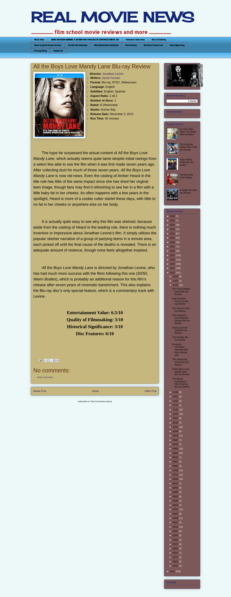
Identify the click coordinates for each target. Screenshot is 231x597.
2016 (173, 259)
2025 (173, 220)
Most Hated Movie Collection (106, 45)
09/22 (176, 440)
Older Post (150, 391)
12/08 (176, 392)
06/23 (176, 483)
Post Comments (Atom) (101, 401)
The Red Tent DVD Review (186, 176)
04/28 (176, 518)
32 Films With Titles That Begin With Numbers (188, 132)
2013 (173, 272)
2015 (173, 264)
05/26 (176, 500)
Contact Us (58, 50)
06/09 (176, 492)
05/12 (176, 509)
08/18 (176, 457)
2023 (173, 229)
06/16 (176, 487)
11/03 (176, 414)
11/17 (176, 405)
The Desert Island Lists (153, 45)
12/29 (176, 276)
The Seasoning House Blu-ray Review (180, 362)
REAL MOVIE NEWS (112, 17)
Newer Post (39, 391)
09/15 (176, 444)
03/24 (176, 540)
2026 (173, 216)
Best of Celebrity (159, 39)
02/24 (176, 553)
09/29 (176, 435)
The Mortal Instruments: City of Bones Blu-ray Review (180, 382)
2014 (173, 268)
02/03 (176, 561)
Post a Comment (45, 377)
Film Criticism (131, 45)
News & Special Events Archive (47, 45)
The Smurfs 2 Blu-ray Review (181, 309)
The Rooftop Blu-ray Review (180, 338)
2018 (173, 251)
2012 (173, 571)
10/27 (176, 418)
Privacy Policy (40, 50)
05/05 (176, 514)
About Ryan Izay (177, 45)
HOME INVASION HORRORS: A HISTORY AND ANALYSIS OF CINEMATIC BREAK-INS (85, 39)
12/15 (176, 285)
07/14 (176, 474)
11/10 (176, 409)
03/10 (176, 548)
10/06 (176, 431)
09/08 (176, 448)
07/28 (176, 470)
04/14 (176, 527)
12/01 (176, 396)
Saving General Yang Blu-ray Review (180, 330)
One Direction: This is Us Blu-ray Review (180, 301)
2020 (173, 242)
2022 (173, 233)
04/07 (176, 531)
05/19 (176, 505)
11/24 (176, 401)
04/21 (176, 522)
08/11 (176, 461)
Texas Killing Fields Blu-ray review (186, 162)
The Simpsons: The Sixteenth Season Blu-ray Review (181, 319)
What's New (39, 39)
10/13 (176, 427)
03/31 (176, 535)
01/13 (176, 566)
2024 (173, 224)
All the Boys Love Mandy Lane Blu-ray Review (180, 372)
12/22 (176, 280)
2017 (173, 255)
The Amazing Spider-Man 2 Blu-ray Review (189, 147)
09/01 (176, 453)
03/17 (176, 544)
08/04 (176, 466)
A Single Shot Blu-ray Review (189, 191)
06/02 (176, 496)
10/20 (176, 422)
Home (95, 391)
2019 (173, 246)
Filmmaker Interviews (135, 39)
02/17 (176, 557)
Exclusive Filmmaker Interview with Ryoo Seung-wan (180, 349)
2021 (173, 238)
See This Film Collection (77, 45)
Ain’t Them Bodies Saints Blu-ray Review (181, 292)
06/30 (176, 479)
